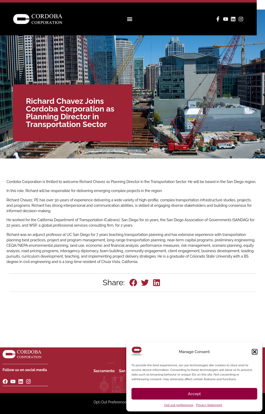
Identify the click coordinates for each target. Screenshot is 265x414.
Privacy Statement (209, 405)
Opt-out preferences (178, 405)
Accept (194, 394)
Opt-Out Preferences (110, 402)
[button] (254, 351)
